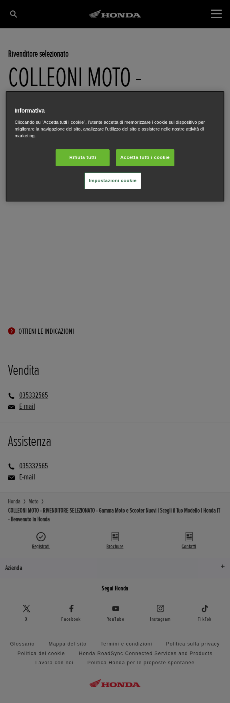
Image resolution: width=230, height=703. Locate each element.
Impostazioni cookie (113, 180)
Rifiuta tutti (82, 157)
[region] (115, 146)
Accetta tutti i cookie (145, 157)
